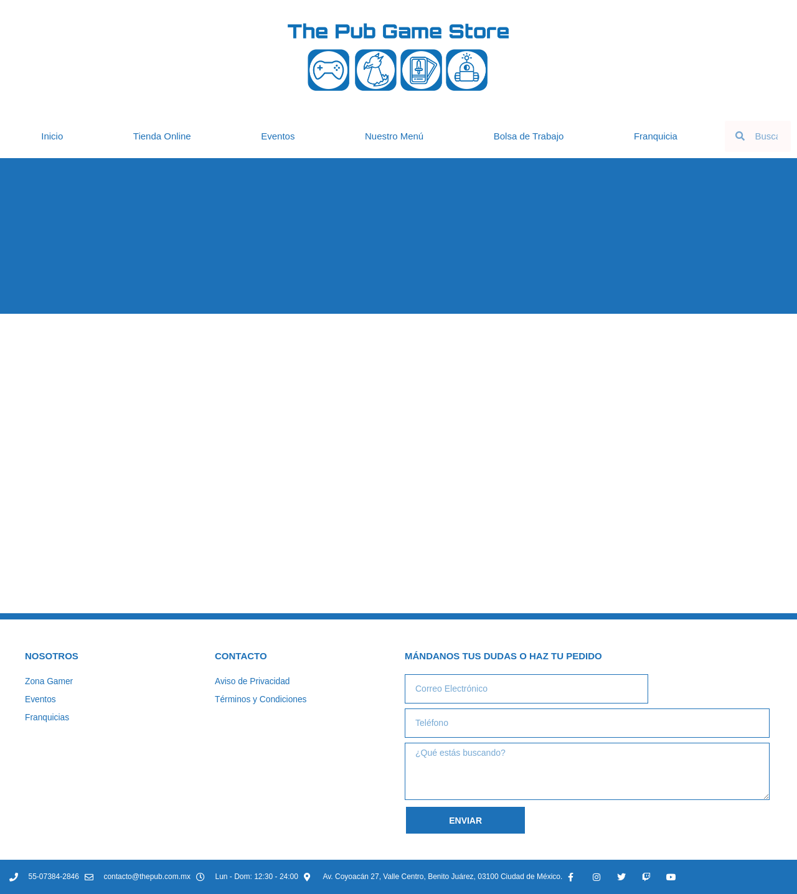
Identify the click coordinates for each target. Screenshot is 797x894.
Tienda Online (162, 136)
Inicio (52, 136)
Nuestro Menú (394, 136)
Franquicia (655, 136)
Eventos (278, 136)
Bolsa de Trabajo (529, 136)
